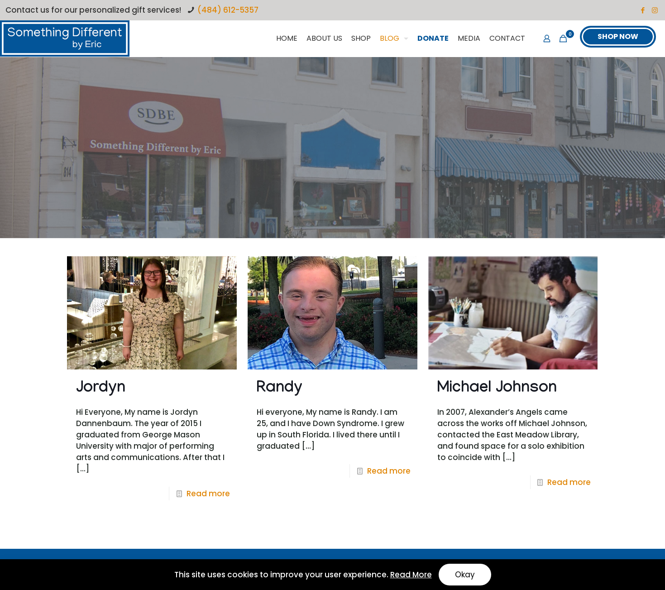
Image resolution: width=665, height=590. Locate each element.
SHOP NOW (618, 36)
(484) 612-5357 (227, 10)
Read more (208, 493)
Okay (465, 574)
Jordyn (100, 389)
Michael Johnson (497, 389)
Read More (411, 574)
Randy (279, 389)
